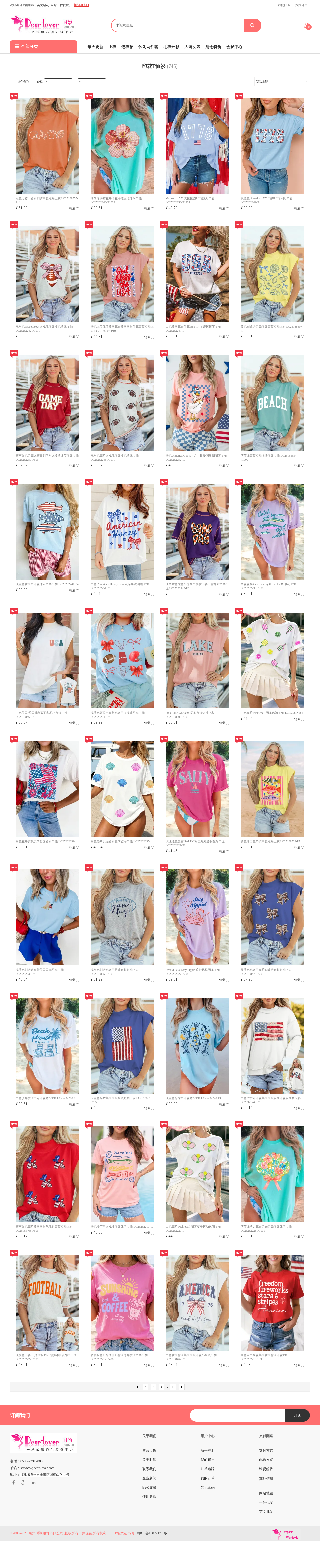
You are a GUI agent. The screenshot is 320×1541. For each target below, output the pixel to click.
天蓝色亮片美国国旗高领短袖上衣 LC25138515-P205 (122, 1100)
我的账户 (208, 1460)
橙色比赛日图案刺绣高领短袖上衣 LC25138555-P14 (47, 200)
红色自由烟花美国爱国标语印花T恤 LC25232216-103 (264, 1357)
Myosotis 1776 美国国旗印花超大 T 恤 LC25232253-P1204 (190, 200)
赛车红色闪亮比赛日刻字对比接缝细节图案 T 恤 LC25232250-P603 (47, 457)
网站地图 (266, 1493)
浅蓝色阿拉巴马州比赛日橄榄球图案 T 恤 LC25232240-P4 (118, 715)
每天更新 (96, 47)
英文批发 (266, 1512)
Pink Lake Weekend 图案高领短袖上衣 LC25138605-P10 (190, 715)
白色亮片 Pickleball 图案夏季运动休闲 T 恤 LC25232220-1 (194, 1228)
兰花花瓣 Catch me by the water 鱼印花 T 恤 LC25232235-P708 (268, 586)
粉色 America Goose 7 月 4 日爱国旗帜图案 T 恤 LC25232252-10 (197, 457)
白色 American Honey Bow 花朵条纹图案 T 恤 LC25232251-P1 (120, 586)
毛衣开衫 (172, 47)
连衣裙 (128, 47)
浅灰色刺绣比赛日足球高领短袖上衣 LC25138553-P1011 (115, 972)
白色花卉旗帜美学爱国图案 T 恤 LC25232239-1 (46, 841)
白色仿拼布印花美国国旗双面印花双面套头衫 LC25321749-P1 (271, 1100)
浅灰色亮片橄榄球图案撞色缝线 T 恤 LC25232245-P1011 (115, 457)
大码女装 (192, 47)
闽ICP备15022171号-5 (152, 1533)
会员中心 (234, 47)
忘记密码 (208, 1487)
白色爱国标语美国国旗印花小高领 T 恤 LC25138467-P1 (191, 1357)
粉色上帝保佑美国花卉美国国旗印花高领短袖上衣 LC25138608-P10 (122, 329)
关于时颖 (149, 1460)
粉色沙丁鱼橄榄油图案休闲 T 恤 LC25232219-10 (122, 1226)
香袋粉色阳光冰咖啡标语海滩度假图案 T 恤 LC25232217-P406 (119, 1357)
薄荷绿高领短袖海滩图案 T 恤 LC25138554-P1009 (269, 457)
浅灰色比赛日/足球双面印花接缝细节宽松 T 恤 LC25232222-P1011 (46, 1357)
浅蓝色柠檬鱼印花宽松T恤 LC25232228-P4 (193, 1098)
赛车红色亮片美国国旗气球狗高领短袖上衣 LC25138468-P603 (44, 1228)
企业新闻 (149, 1478)
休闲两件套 (148, 47)
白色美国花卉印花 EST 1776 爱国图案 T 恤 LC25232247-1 (194, 328)
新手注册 (208, 1450)
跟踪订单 (302, 5)
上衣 (112, 47)
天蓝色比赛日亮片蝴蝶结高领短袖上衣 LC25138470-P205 (266, 972)
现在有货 (20, 81)
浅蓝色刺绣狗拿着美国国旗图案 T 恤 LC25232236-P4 (40, 972)
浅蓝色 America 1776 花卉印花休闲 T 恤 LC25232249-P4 (266, 200)
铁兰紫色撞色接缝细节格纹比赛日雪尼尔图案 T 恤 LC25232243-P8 (197, 586)
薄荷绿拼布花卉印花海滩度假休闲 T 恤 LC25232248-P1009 (116, 200)
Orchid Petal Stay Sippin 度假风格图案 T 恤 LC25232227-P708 (193, 972)
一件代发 (266, 1502)
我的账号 (284, 5)
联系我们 (149, 1469)
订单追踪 (208, 1469)
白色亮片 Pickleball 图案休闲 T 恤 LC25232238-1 (272, 713)
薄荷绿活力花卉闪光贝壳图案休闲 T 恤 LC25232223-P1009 (266, 1228)
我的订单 (208, 1478)
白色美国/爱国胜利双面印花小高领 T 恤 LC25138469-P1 (42, 715)
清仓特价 (214, 47)
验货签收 (266, 1469)
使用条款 (149, 1497)
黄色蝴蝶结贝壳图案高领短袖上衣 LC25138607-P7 (272, 328)
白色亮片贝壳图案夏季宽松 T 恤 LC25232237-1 (121, 841)
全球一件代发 (60, 5)
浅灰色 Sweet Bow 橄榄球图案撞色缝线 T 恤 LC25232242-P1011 (44, 328)
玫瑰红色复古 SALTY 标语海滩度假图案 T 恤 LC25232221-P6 (195, 843)
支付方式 (266, 1450)
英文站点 (43, 5)
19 (173, 1386)
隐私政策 (149, 1487)
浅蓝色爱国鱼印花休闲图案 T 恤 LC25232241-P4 (47, 584)
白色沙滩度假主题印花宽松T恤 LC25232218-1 (46, 1098)
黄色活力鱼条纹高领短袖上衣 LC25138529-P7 (270, 841)
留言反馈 (149, 1450)
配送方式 (266, 1460)
